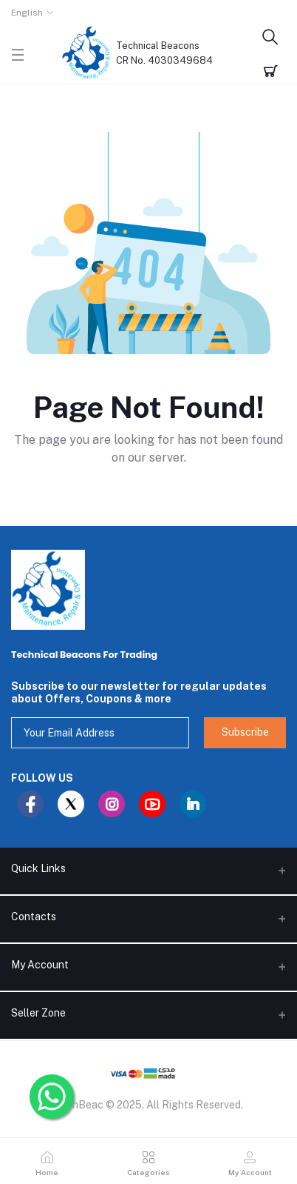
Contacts (33, 916)
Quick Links (38, 868)
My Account (40, 965)
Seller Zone (38, 1013)
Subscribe (245, 732)
